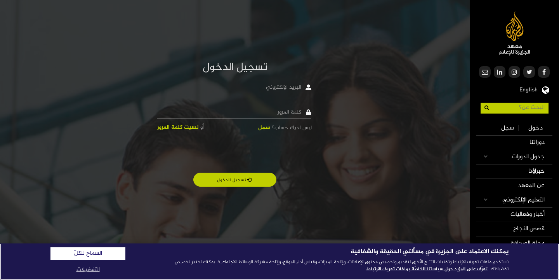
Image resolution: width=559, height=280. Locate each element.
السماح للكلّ (88, 253)
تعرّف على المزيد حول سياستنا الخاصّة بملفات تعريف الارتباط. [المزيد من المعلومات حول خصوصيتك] (427, 269)
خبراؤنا (536, 171)
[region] (279, 261)
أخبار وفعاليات (527, 214)
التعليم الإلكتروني (523, 200)
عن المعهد (531, 185)
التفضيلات (88, 270)
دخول (535, 128)
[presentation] (253, 151)
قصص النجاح (529, 229)
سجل (507, 128)
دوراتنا (537, 142)
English (528, 89)
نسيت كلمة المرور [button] (178, 127)
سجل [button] (264, 127)
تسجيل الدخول (234, 180)
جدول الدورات (528, 157)
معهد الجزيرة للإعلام (514, 33)
